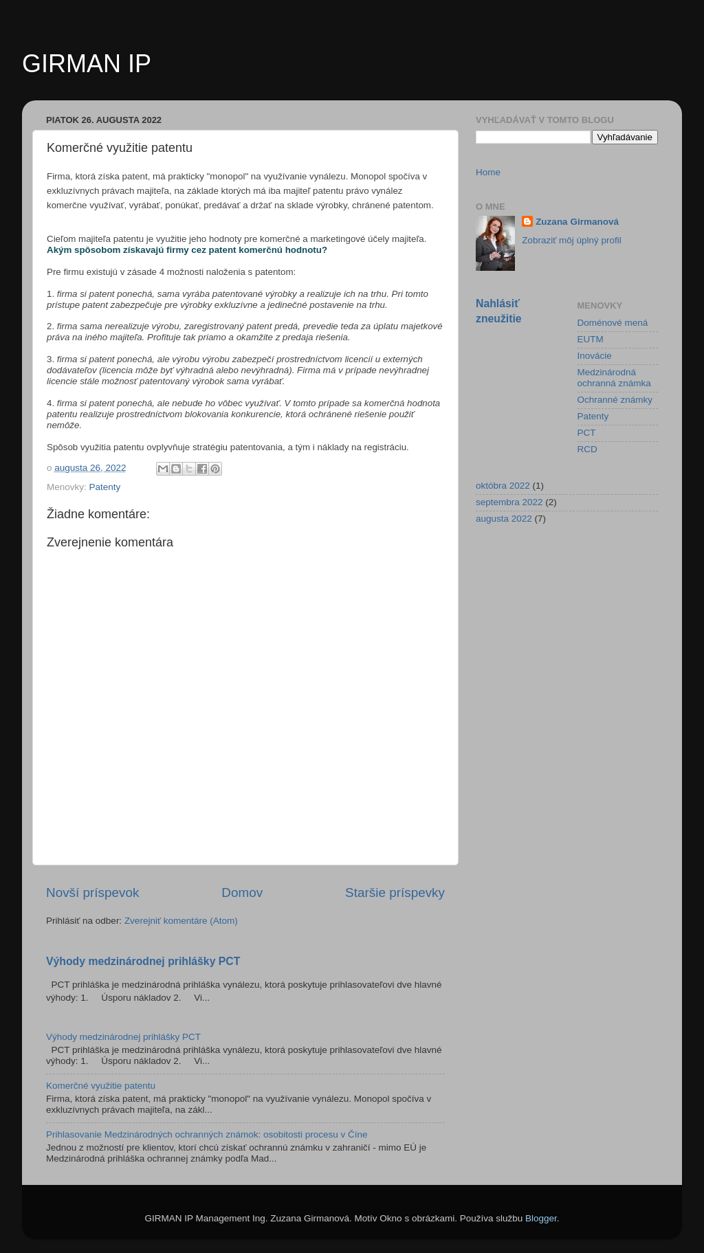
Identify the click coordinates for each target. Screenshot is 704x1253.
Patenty (105, 487)
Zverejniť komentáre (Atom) (181, 921)
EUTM (591, 339)
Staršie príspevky (395, 892)
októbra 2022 (503, 485)
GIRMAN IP (86, 63)
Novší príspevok (92, 892)
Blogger (541, 1218)
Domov (242, 892)
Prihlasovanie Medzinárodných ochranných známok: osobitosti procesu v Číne (207, 1134)
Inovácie (595, 356)
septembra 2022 (509, 502)
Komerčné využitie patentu (100, 1085)
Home (488, 172)
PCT (587, 433)
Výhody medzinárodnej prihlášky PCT (143, 961)
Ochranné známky (615, 400)
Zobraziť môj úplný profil (572, 240)
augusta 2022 (504, 518)
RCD (587, 449)
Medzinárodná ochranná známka (614, 377)
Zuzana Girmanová (577, 222)
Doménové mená (613, 323)
